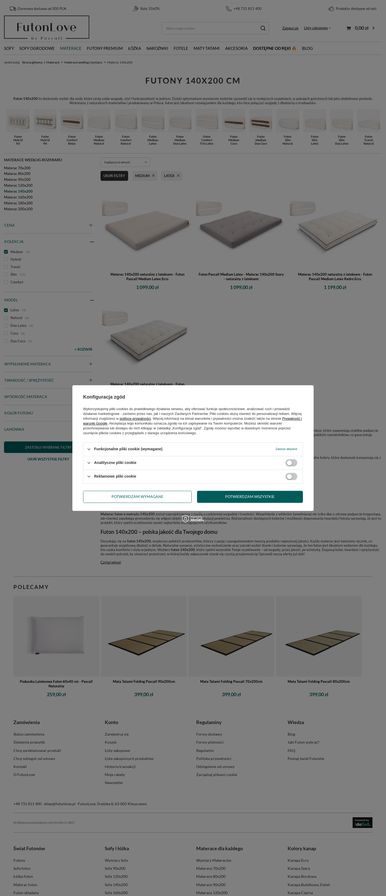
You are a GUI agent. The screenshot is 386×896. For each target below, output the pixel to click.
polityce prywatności (135, 419)
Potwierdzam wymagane (137, 496)
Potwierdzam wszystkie (249, 496)
